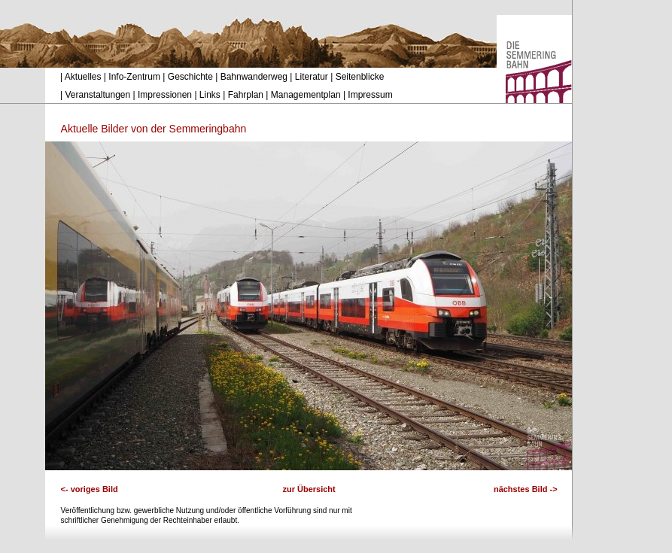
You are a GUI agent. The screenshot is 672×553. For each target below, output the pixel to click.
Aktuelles (83, 76)
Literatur (311, 76)
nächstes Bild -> (526, 489)
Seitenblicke (360, 76)
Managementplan (306, 95)
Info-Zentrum (134, 76)
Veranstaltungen (97, 95)
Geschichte (190, 76)
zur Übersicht (308, 489)
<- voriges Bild (89, 489)
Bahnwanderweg (253, 76)
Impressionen (165, 95)
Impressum (370, 95)
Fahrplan (245, 95)
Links (209, 95)
